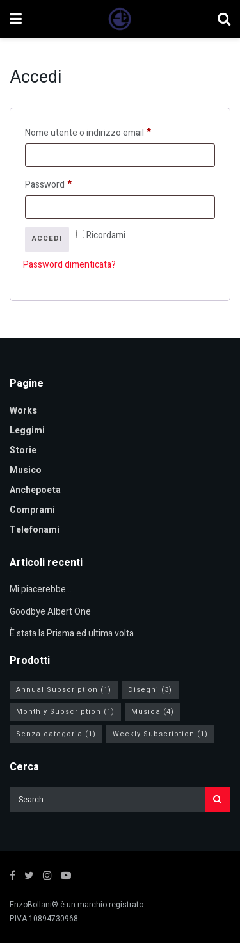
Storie (23, 450)
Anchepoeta (35, 490)
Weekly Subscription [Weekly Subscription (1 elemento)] (160, 734)
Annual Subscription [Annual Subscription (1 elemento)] (63, 689)
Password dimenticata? (69, 264)
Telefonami (35, 529)
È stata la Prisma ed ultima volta (72, 633)
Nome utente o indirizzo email (106, 132)
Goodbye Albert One (50, 611)
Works (23, 410)
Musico (26, 470)
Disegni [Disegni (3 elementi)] (150, 689)
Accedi (47, 238)
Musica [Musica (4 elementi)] (152, 711)
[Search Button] (217, 799)
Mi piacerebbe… (41, 589)
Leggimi (27, 430)
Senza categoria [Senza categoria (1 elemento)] (56, 734)
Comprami (32, 510)
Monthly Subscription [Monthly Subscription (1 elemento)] (65, 711)
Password (67, 184)
